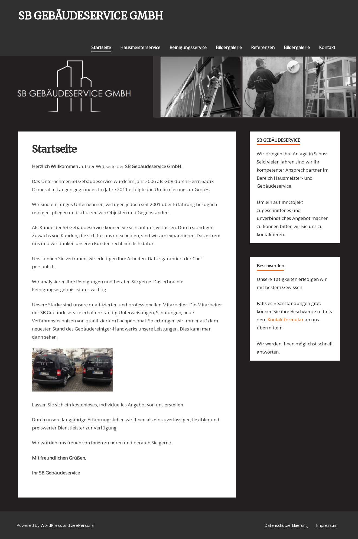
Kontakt (327, 47)
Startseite (101, 47)
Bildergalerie (229, 47)
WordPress (51, 525)
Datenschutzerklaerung (286, 525)
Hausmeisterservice (140, 47)
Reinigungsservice (188, 47)
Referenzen (263, 47)
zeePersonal (83, 525)
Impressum (326, 525)
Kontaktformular (286, 319)
